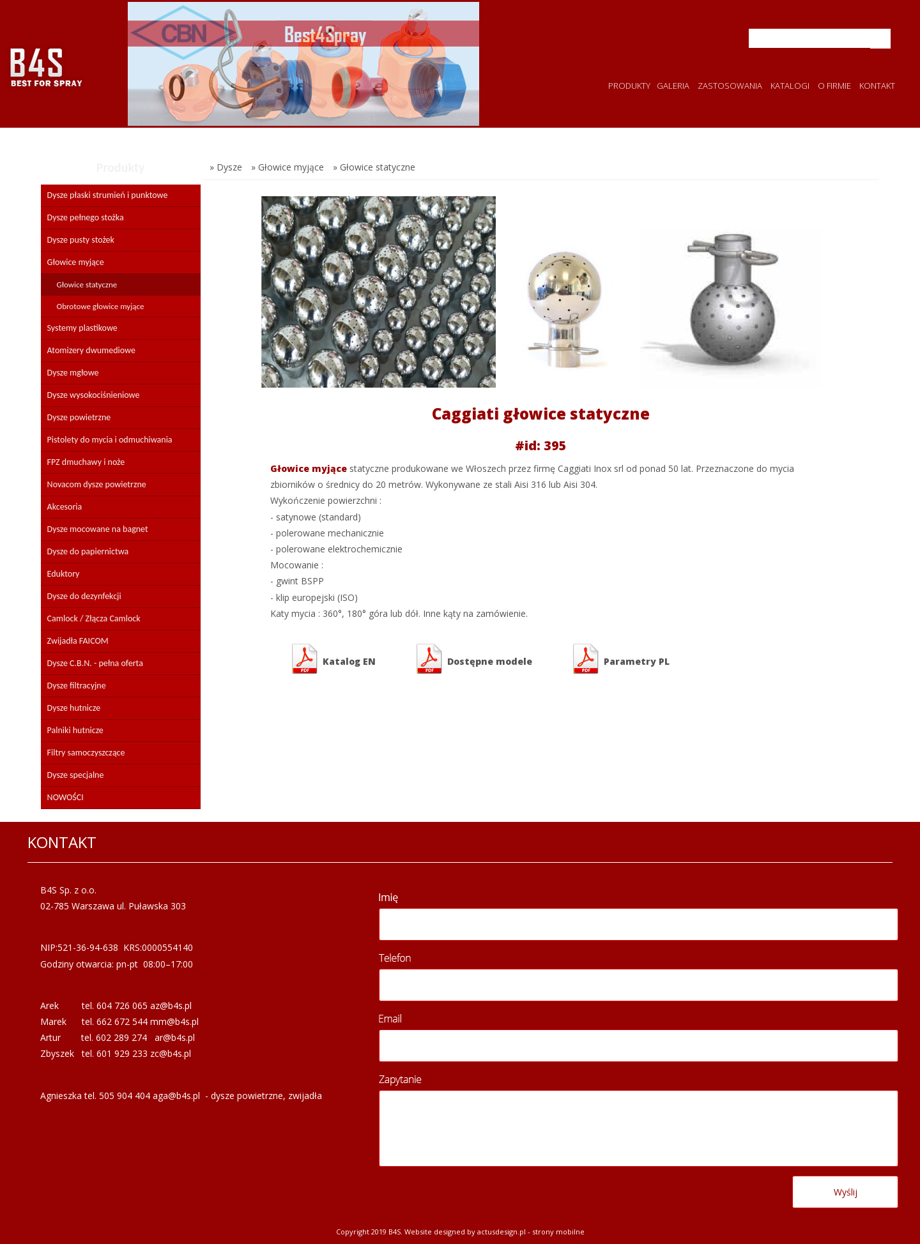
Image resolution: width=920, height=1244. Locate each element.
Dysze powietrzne (79, 417)
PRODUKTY (629, 85)
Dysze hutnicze (74, 707)
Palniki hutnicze (75, 730)
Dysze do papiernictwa (88, 551)
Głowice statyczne (87, 284)
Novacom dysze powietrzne (96, 484)
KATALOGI (789, 85)
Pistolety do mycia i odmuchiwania (109, 439)
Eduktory (63, 573)
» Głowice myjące (287, 167)
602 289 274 (121, 1037)
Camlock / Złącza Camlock (94, 618)
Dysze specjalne (75, 775)
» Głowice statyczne (374, 167)
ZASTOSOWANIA (730, 85)
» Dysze (226, 167)
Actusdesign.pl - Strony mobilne (531, 1231)
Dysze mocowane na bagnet (97, 529)
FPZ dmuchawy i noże (86, 462)
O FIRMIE (834, 85)
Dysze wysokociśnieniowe (93, 395)
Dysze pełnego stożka (85, 217)
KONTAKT (877, 85)
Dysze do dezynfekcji (84, 596)
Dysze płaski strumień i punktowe (107, 195)
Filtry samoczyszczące (86, 752)
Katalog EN (332, 659)
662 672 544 (122, 1021)
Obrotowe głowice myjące (100, 306)
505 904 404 (124, 1095)
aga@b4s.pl (176, 1095)
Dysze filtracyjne (76, 685)
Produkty (120, 167)
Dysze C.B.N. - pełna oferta (95, 663)
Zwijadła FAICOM (78, 640)
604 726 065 (122, 1005)
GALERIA (673, 85)
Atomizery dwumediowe (91, 350)
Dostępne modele (473, 659)
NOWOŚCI (65, 797)
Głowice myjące (75, 262)
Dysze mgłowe (73, 372)
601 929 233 (122, 1053)
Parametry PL (620, 659)
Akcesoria (64, 506)
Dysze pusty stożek (80, 239)
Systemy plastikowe (82, 327)
